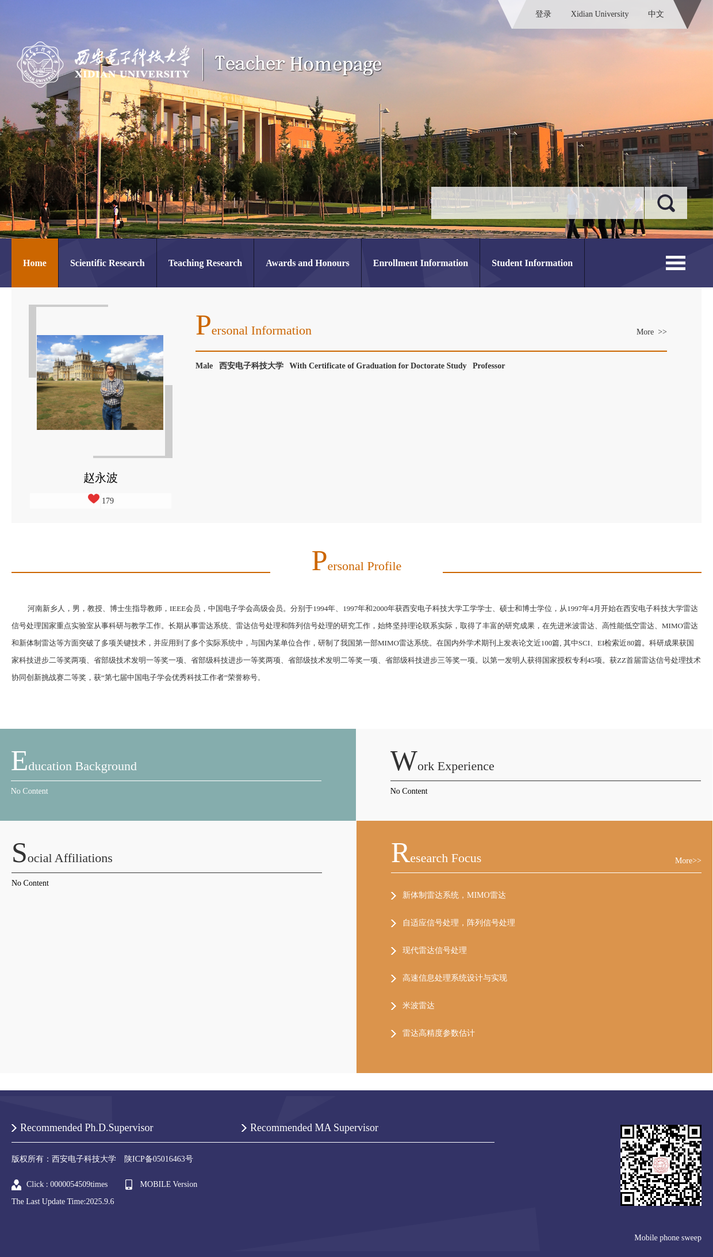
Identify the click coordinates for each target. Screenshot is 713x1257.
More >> (652, 332)
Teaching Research (205, 263)
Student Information (532, 263)
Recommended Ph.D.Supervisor (86, 1127)
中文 (656, 14)
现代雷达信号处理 (434, 950)
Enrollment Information (420, 263)
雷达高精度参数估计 (438, 1033)
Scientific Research (107, 263)
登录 (543, 14)
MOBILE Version (169, 1184)
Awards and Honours (308, 263)
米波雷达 (418, 1005)
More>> (688, 860)
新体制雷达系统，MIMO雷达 (454, 895)
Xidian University (600, 14)
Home (35, 263)
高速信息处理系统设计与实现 (454, 978)
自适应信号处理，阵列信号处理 (458, 922)
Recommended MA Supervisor (314, 1127)
